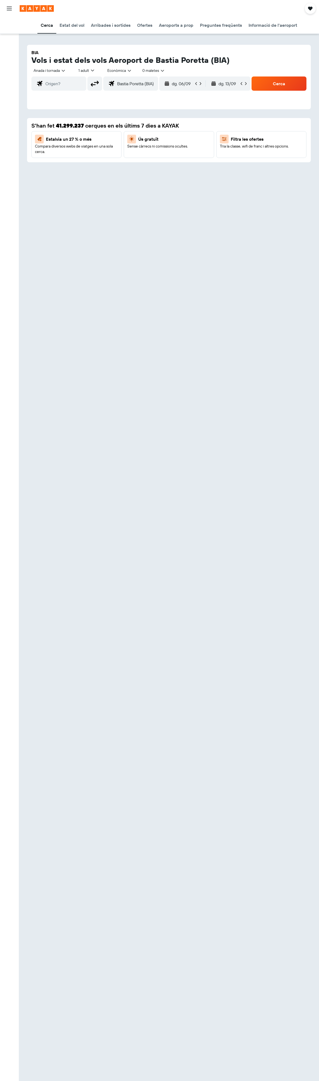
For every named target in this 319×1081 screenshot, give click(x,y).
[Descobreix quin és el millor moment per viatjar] (9, 98)
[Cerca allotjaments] (9, 36)
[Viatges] (9, 125)
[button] (9, 8)
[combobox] (119, 70)
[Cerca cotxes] (9, 48)
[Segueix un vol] (9, 86)
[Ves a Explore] (9, 75)
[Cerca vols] (9, 25)
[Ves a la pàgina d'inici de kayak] (37, 8)
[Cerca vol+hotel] (9, 59)
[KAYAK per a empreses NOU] (9, 109)
